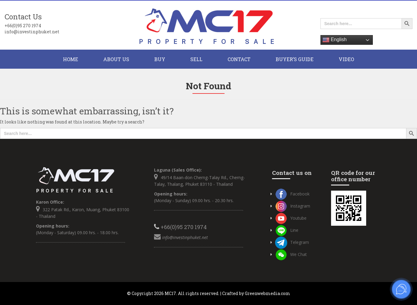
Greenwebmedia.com (267, 293)
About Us (116, 59)
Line (286, 230)
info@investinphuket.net (32, 31)
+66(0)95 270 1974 (23, 25)
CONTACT (239, 59)
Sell (196, 59)
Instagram (292, 206)
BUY (159, 59)
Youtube (291, 218)
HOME (70, 59)
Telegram (292, 242)
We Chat (291, 254)
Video (346, 59)
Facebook (292, 194)
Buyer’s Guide (295, 59)
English (334, 40)
